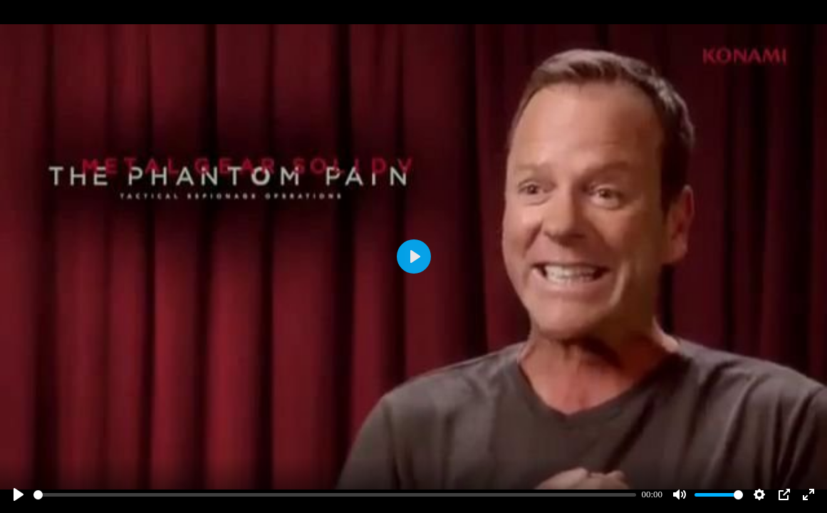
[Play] (18, 494)
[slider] (334, 495)
